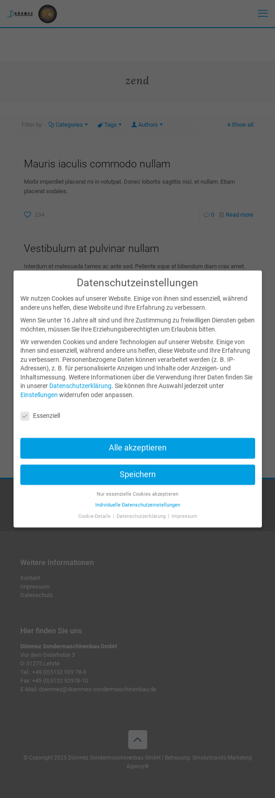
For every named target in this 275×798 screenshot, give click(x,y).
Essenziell (40, 408)
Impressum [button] (184, 509)
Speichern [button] (138, 466)
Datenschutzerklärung (80, 378)
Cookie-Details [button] (95, 509)
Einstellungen (39, 387)
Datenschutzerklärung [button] (142, 509)
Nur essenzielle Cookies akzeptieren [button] (137, 486)
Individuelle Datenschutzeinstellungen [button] (137, 498)
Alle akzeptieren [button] (138, 440)
